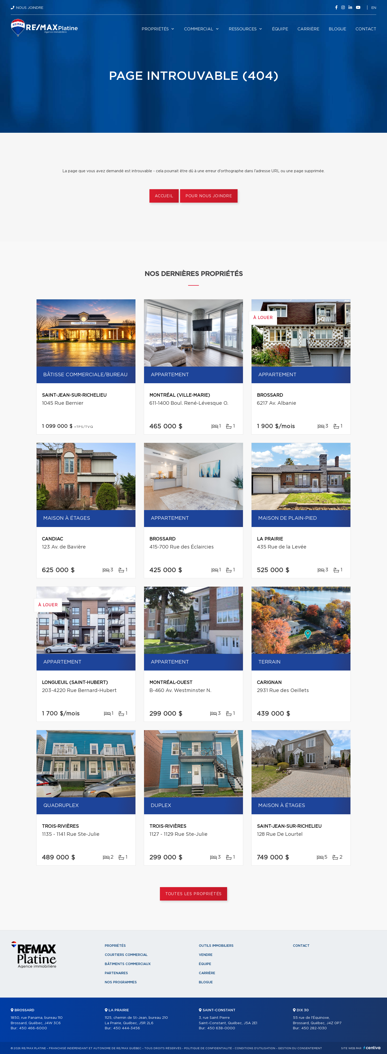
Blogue (337, 29)
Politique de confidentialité (208, 1048)
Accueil (164, 196)
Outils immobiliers (216, 945)
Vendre (206, 954)
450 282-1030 (314, 1028)
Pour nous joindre (208, 196)
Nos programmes (121, 982)
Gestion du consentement (300, 1048)
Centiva (372, 1047)
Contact (366, 29)
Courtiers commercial (126, 954)
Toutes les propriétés (193, 894)
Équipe (280, 29)
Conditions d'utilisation (255, 1048)
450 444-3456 (126, 1028)
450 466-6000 (33, 1028)
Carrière (308, 29)
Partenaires (116, 973)
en (373, 8)
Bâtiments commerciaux (128, 964)
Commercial (198, 29)
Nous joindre (29, 8)
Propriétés (155, 29)
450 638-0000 (221, 1028)
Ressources (243, 29)
